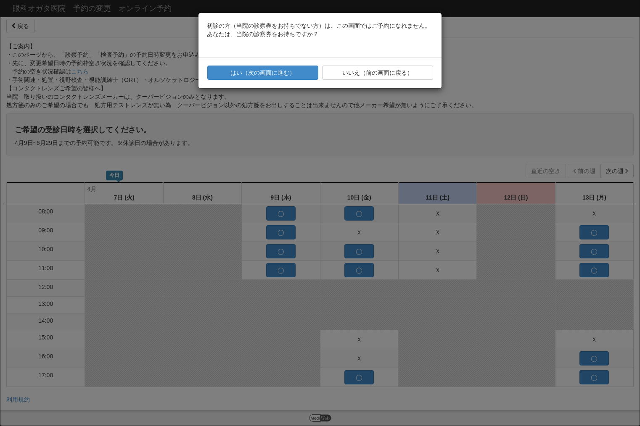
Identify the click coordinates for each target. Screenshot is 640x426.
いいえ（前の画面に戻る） (377, 72)
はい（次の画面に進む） (262, 72)
